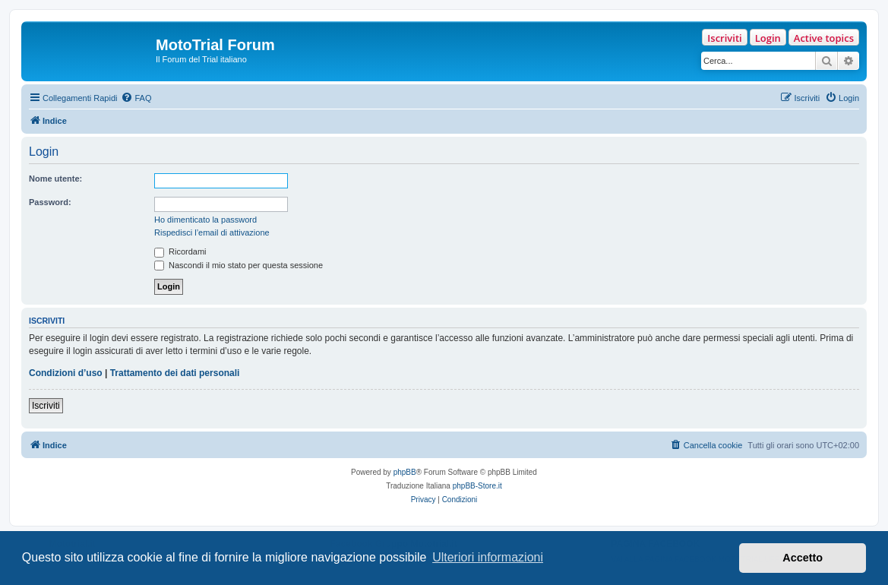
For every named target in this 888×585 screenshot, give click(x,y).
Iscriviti (724, 38)
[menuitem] (136, 98)
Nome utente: (55, 178)
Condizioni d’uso (66, 373)
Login (768, 38)
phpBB (404, 472)
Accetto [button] (802, 558)
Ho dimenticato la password (205, 219)
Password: (50, 202)
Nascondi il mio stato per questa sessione (238, 265)
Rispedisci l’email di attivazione (212, 232)
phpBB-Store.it (477, 486)
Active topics (824, 38)
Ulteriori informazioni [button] (487, 557)
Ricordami (180, 251)
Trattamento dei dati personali (175, 373)
